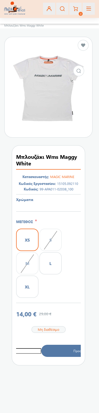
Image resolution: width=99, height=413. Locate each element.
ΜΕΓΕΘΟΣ (25, 221)
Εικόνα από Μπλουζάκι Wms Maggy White (78, 70)
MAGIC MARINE (62, 176)
